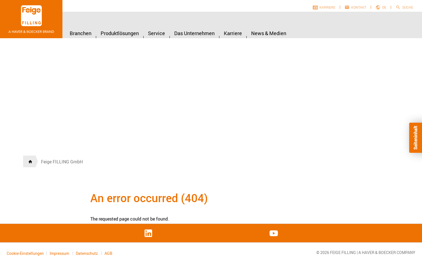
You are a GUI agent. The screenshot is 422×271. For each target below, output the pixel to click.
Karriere (327, 7)
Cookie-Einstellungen (25, 253)
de (384, 7)
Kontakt (358, 7)
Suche (407, 7)
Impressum (60, 253)
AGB (108, 253)
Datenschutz (87, 253)
